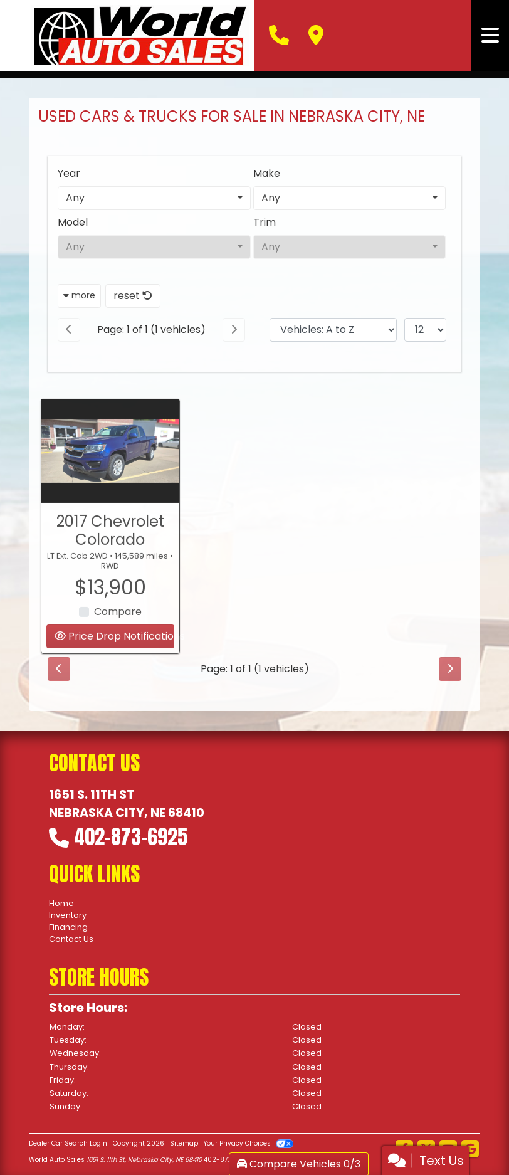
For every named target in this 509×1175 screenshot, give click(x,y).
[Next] (234, 330)
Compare (118, 624)
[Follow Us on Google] (470, 1149)
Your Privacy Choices (248, 1143)
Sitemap (184, 1143)
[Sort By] (333, 330)
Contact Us (71, 939)
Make (266, 173)
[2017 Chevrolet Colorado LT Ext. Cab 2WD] (110, 463)
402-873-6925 (130, 836)
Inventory (68, 915)
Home (61, 903)
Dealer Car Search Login (68, 1143)
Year (69, 173)
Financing (68, 927)
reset (132, 295)
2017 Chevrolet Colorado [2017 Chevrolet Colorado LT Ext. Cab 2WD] (110, 542)
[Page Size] (425, 330)
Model (73, 222)
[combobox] (154, 198)
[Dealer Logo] (140, 35)
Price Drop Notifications (114, 648)
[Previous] (69, 330)
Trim (264, 222)
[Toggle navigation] (490, 36)
